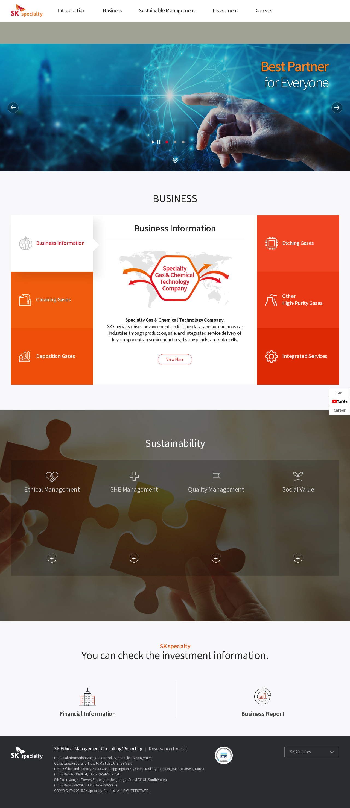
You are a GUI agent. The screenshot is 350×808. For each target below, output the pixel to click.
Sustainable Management (167, 11)
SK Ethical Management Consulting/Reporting (98, 749)
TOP (338, 393)
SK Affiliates (300, 752)
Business (112, 11)
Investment (225, 11)
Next (336, 107)
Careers (264, 11)
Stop (159, 142)
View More (175, 359)
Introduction (71, 11)
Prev (13, 107)
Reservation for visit (168, 749)
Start (153, 142)
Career (340, 410)
